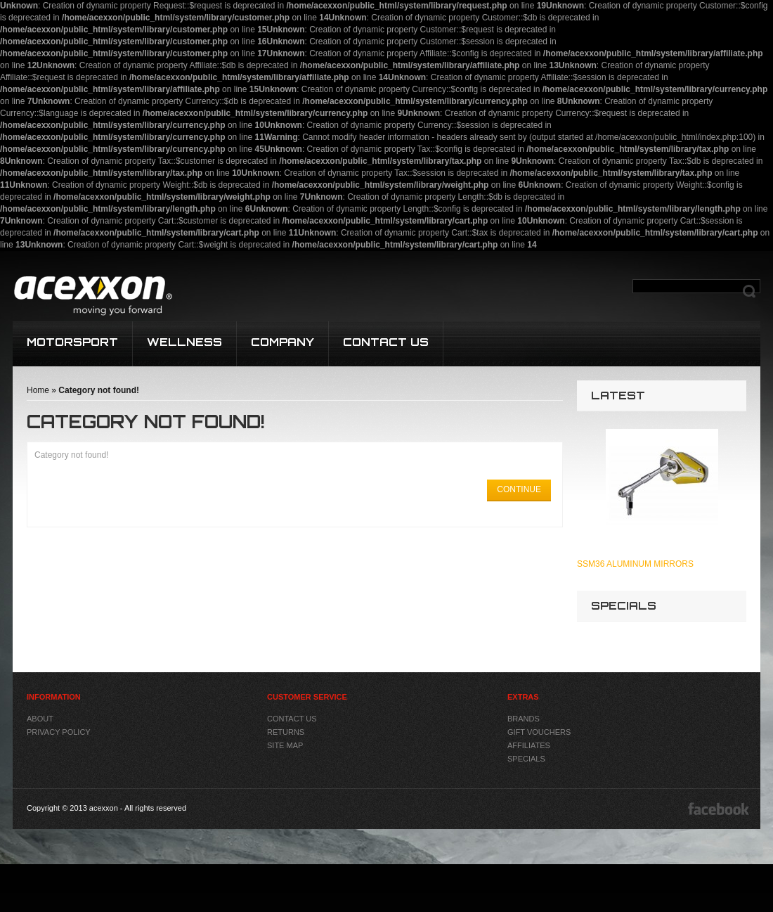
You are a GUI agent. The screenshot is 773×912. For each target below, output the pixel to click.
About (40, 718)
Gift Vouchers (539, 732)
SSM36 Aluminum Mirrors (635, 564)
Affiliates (528, 745)
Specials (526, 758)
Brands (523, 718)
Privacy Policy (59, 732)
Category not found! (98, 390)
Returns (285, 732)
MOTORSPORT (72, 342)
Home (38, 390)
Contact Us (292, 718)
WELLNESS (184, 342)
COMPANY (282, 342)
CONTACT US (386, 342)
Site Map (285, 745)
